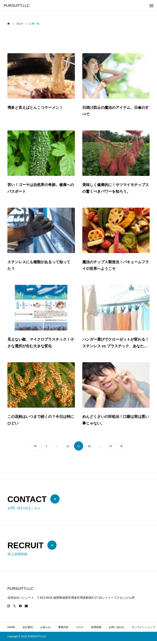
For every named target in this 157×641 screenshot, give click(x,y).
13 (89, 446)
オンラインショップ (143, 627)
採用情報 (96, 627)
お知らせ (45, 627)
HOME (11, 627)
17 (110, 446)
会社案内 (28, 627)
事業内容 (63, 627)
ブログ (80, 627)
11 (67, 446)
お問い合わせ (116, 627)
